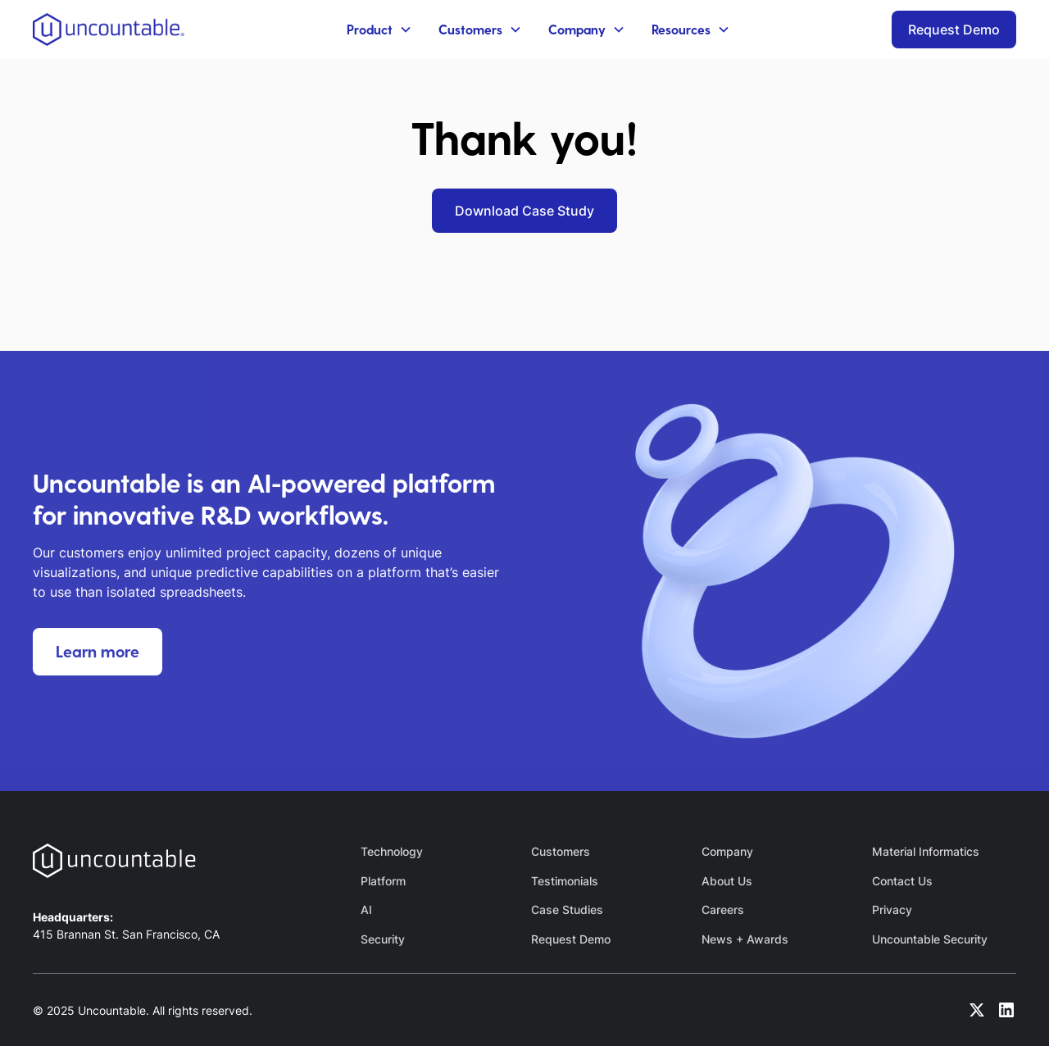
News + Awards (745, 939)
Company (727, 851)
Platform (383, 881)
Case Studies (567, 909)
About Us (727, 881)
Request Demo (954, 29)
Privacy (892, 909)
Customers (560, 851)
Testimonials (564, 881)
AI (366, 909)
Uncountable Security (930, 939)
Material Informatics (925, 851)
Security (383, 939)
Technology (392, 851)
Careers (723, 909)
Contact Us (902, 881)
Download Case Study (524, 210)
